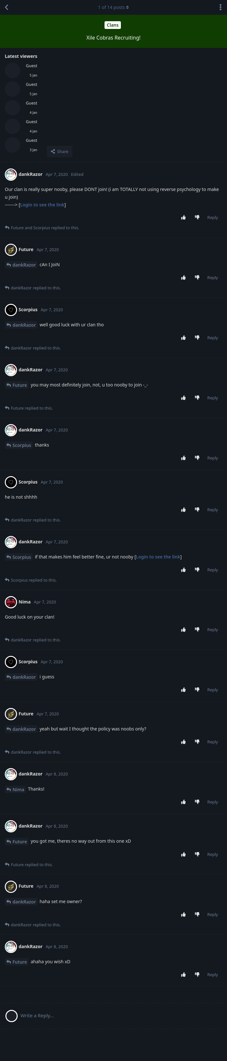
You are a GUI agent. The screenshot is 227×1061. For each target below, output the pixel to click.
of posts (113, 7)
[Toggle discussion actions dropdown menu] (220, 7)
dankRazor (24, 265)
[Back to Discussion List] (6, 7)
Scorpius (22, 445)
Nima (18, 789)
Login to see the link (42, 205)
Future (20, 385)
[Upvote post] (184, 217)
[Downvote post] (198, 217)
